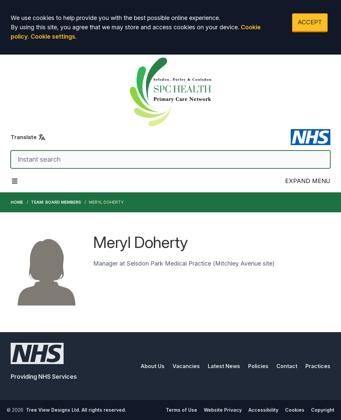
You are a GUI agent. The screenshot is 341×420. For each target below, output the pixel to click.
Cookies (294, 410)
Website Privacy (223, 410)
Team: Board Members (56, 202)
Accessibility (263, 410)
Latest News (224, 366)
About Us (153, 366)
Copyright (322, 410)
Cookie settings (53, 36)
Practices (317, 366)
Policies (258, 366)
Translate (28, 137)
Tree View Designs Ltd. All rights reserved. (76, 410)
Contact (286, 366)
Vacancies (186, 366)
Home (17, 202)
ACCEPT (310, 22)
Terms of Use (181, 410)
